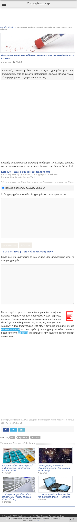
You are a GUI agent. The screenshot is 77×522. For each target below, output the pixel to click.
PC (12, 437)
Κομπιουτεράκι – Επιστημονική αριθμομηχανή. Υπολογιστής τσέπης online (17, 468)
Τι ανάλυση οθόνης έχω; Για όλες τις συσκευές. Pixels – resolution (54, 495)
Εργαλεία (23, 437)
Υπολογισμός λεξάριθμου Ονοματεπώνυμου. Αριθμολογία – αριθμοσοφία (55, 468)
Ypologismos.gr (25, 516)
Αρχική (3, 27)
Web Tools (12, 27)
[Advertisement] (26, 16)
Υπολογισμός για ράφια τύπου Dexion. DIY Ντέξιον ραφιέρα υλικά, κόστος (17, 497)
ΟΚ (44, 520)
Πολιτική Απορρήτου (50, 516)
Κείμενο (35, 437)
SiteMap (36, 516)
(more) (36, 520)
